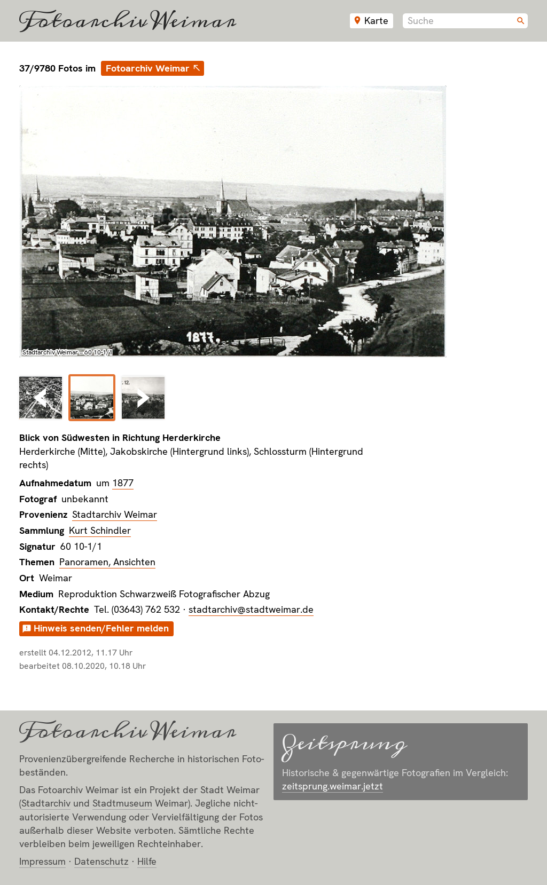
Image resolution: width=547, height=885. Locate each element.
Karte (376, 20)
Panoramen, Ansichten (107, 562)
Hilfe (147, 861)
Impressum (42, 861)
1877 (123, 483)
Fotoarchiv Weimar (127, 21)
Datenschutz (101, 861)
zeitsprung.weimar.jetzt (332, 786)
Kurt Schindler (100, 530)
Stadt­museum (122, 803)
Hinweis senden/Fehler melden (101, 628)
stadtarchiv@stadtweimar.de (251, 609)
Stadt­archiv (46, 803)
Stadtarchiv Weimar (114, 514)
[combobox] (465, 20)
